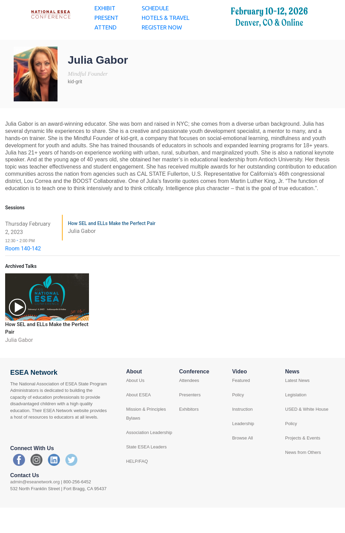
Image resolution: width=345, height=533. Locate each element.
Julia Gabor (81, 250)
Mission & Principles (146, 428)
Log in (321, 9)
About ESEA (138, 413)
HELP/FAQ (137, 480)
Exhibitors (189, 428)
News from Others (303, 471)
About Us (135, 399)
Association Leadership (149, 451)
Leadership (243, 442)
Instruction (242, 428)
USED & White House (306, 428)
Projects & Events (302, 456)
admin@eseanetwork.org (35, 500)
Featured (241, 399)
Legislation (295, 413)
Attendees (189, 399)
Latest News (297, 399)
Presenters (190, 413)
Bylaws (133, 436)
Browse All (242, 456)
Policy (238, 413)
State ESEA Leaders (146, 465)
